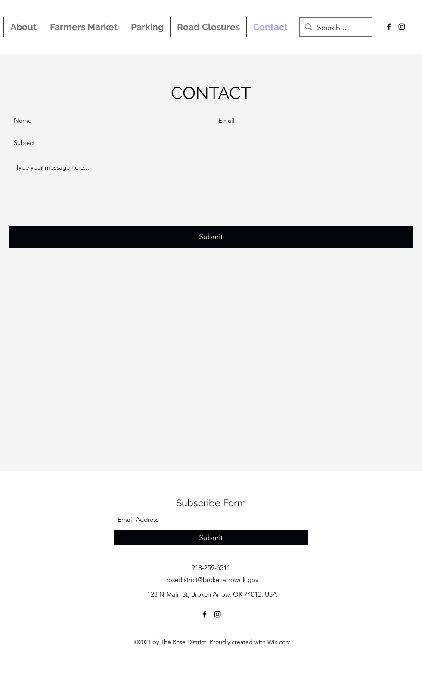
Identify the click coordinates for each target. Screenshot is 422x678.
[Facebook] (389, 26)
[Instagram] (401, 26)
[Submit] (211, 237)
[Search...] (335, 28)
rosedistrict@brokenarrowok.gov (212, 580)
